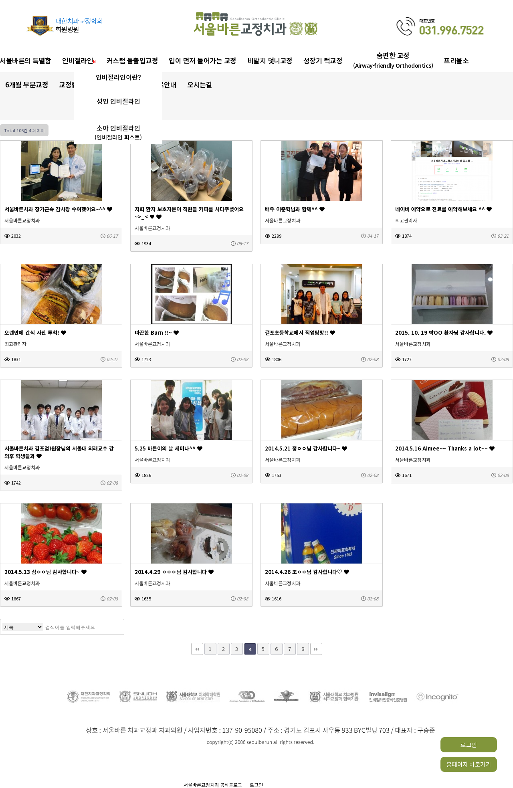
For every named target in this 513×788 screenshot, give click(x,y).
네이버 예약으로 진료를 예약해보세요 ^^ (443, 209)
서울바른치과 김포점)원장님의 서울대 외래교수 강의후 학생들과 (59, 452)
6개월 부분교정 (26, 84)
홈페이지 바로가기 (468, 764)
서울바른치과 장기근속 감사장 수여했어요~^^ (58, 209)
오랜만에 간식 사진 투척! (35, 332)
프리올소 (456, 60)
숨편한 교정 (393, 60)
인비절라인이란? (118, 77)
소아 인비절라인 (118, 132)
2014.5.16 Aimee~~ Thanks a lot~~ (445, 448)
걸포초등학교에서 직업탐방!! (300, 332)
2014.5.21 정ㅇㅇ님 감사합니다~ (306, 448)
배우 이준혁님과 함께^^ (295, 209)
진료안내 (163, 84)
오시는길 (199, 84)
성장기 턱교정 (323, 60)
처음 (197, 649)
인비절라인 (79, 60)
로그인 (468, 744)
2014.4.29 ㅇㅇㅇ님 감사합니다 (174, 572)
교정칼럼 (73, 84)
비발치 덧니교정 (270, 60)
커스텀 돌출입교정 (132, 60)
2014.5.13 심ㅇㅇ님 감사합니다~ (45, 572)
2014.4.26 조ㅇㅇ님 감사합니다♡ (307, 572)
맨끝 (316, 649)
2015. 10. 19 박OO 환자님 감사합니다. (444, 332)
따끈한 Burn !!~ (157, 332)
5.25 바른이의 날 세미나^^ (168, 448)
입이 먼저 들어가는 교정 (202, 60)
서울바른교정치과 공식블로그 (213, 784)
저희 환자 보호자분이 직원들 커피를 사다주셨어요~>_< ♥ (189, 212)
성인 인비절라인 (118, 101)
